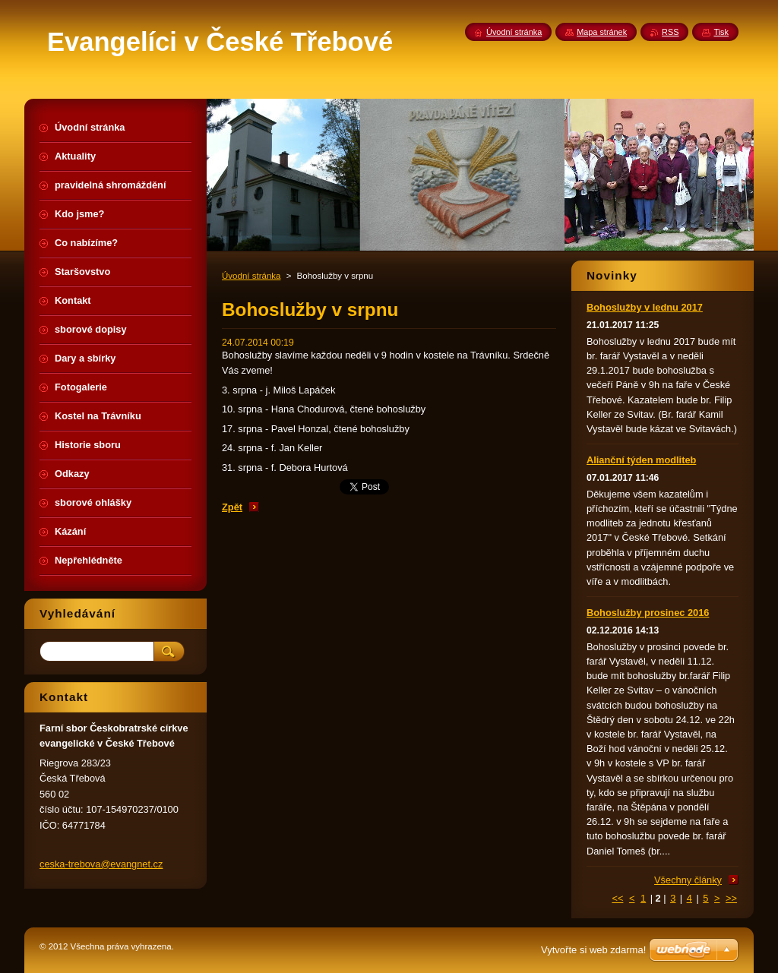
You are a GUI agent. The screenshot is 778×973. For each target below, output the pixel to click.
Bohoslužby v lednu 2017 (645, 307)
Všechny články (688, 880)
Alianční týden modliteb (641, 460)
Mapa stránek (602, 31)
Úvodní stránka (251, 275)
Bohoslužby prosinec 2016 (648, 612)
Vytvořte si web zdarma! (593, 950)
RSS (670, 31)
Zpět (232, 507)
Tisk (721, 31)
